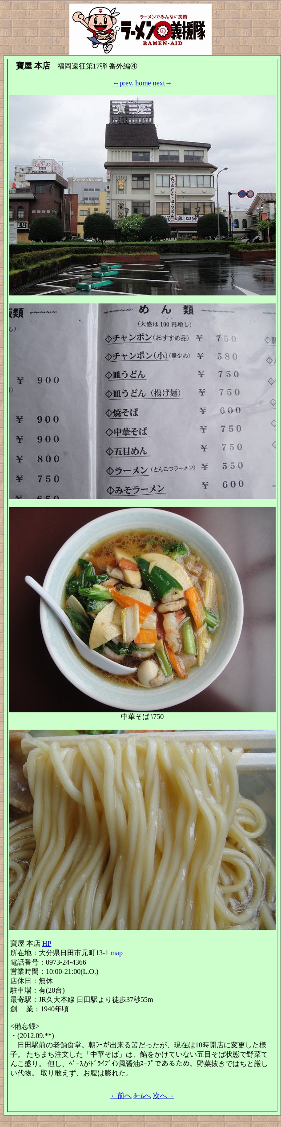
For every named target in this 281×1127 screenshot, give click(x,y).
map (116, 953)
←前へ (121, 1095)
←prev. (122, 83)
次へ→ (163, 1095)
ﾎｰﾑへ (142, 1095)
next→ (163, 83)
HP (46, 943)
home (143, 83)
